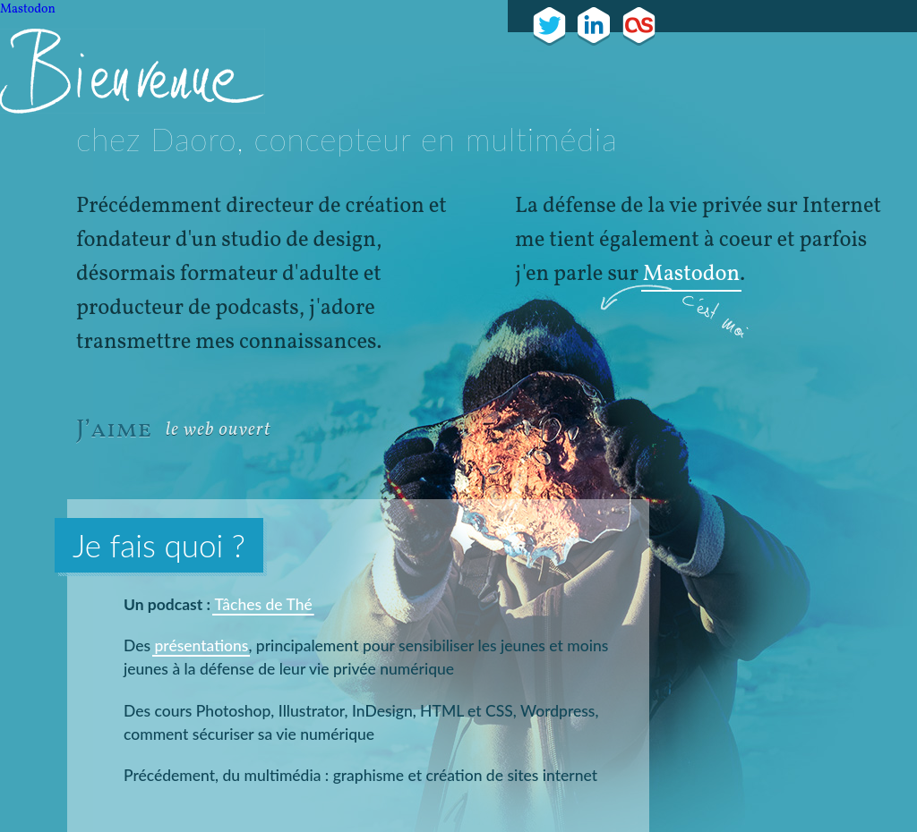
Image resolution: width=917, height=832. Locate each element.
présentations (201, 645)
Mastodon (28, 9)
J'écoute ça (639, 26)
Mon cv (594, 26)
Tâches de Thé (263, 604)
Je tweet (549, 26)
